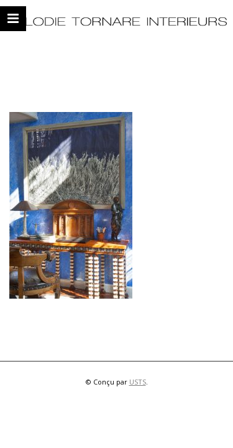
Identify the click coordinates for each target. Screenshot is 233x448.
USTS (137, 381)
